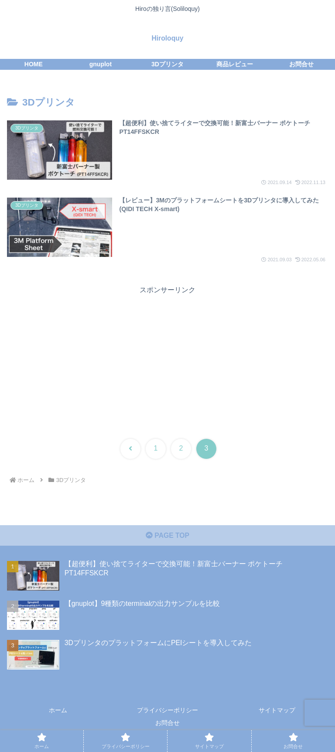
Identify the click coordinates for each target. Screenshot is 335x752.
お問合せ (167, 724)
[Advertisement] (167, 358)
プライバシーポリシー (167, 711)
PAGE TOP (167, 536)
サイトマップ (277, 711)
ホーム (58, 711)
